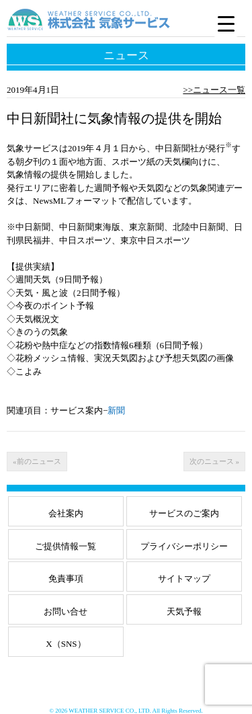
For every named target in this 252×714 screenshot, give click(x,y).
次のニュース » (214, 461)
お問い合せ (65, 611)
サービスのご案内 (184, 513)
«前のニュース (37, 461)
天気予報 (184, 611)
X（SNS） (65, 644)
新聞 (116, 410)
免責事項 (65, 578)
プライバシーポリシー (184, 546)
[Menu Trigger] (225, 23)
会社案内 (65, 513)
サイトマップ (184, 578)
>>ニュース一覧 (214, 90)
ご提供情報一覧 (65, 546)
